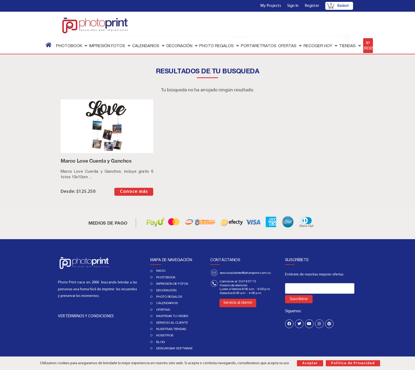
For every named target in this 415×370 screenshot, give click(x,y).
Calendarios (167, 303)
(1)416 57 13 (247, 281)
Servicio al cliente (172, 322)
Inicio (160, 271)
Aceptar (310, 363)
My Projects (270, 6)
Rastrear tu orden (172, 316)
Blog (160, 342)
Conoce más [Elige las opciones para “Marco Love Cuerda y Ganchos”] (134, 191)
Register (312, 6)
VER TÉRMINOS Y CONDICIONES (86, 316)
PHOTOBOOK (165, 277)
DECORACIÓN (166, 290)
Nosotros (164, 335)
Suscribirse (299, 299)
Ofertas (163, 309)
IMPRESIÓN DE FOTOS (172, 284)
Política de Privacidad (353, 363)
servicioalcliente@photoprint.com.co (245, 273)
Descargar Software (174, 348)
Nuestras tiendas (171, 329)
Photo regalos (169, 296)
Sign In (293, 6)
